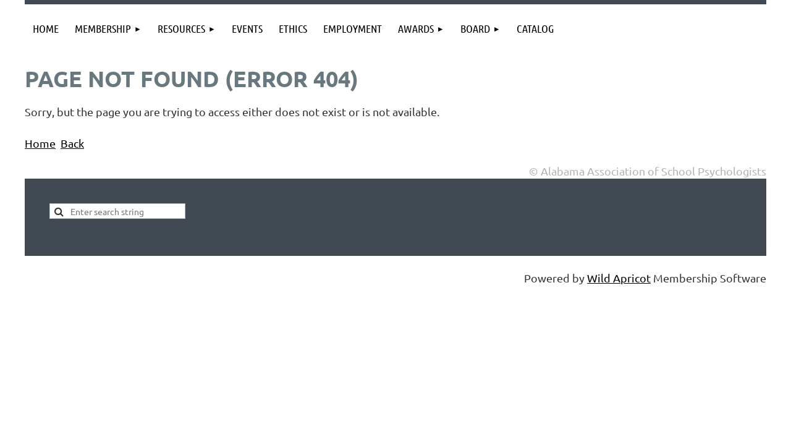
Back (72, 143)
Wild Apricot (619, 277)
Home (40, 143)
